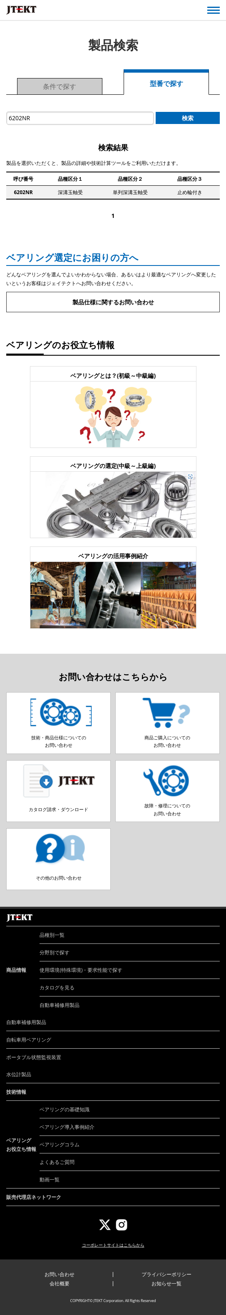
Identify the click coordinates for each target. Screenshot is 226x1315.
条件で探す (59, 86)
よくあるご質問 (57, 1162)
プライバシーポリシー (166, 1274)
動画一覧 (50, 1179)
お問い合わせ (60, 1274)
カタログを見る (57, 987)
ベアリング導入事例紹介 (67, 1126)
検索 (188, 118)
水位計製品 (18, 1074)
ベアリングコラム (59, 1144)
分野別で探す (55, 952)
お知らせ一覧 (166, 1283)
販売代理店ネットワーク (33, 1197)
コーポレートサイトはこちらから (113, 1245)
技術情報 (16, 1091)
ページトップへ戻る (210, 909)
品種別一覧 (52, 934)
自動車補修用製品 (59, 1005)
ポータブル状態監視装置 (33, 1057)
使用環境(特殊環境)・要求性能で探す (81, 970)
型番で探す (166, 83)
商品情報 (16, 970)
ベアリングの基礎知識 (64, 1109)
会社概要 (60, 1283)
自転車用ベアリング (28, 1039)
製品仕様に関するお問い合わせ (113, 302)
